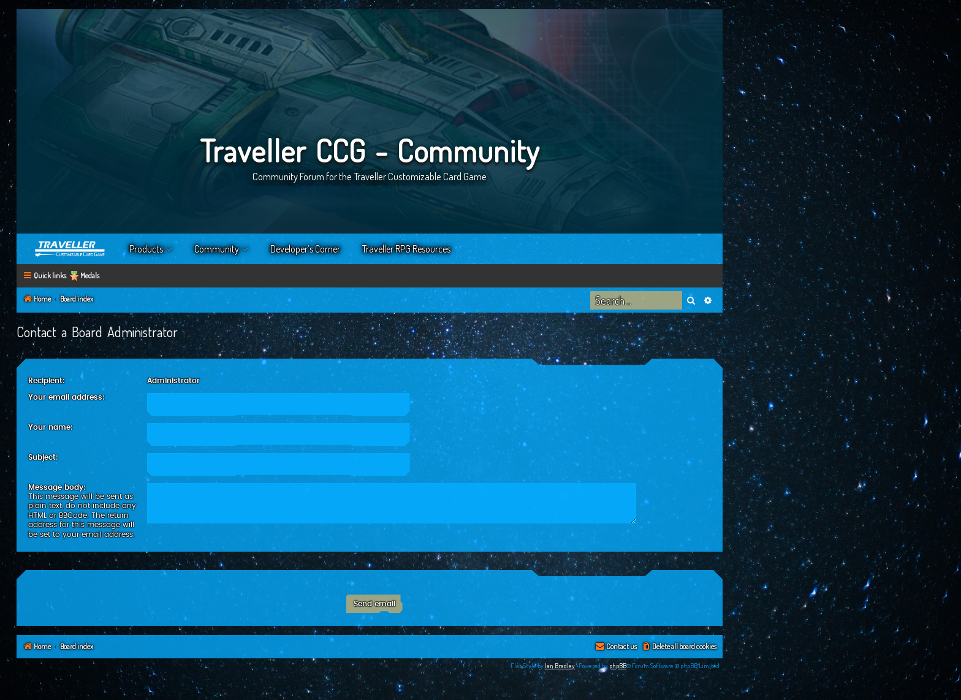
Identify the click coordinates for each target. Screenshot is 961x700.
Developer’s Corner (305, 249)
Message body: (57, 487)
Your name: (50, 427)
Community (216, 249)
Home (70, 249)
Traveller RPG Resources (406, 249)
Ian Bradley (560, 665)
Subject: (43, 457)
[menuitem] (678, 647)
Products (146, 249)
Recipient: (46, 380)
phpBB (617, 665)
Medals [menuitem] (89, 275)
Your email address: (66, 397)
